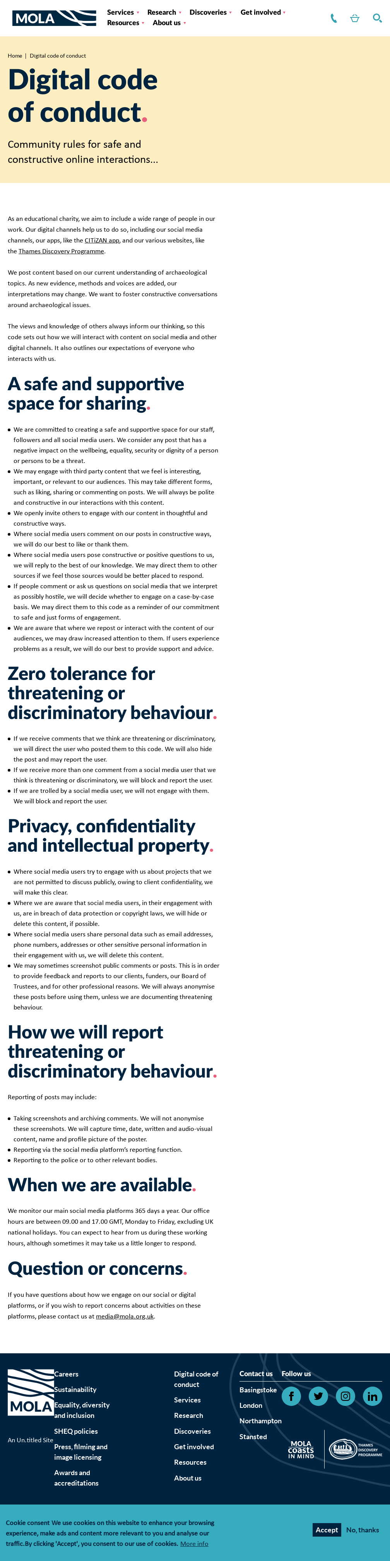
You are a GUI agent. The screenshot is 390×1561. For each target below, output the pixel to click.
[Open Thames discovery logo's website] (353, 1451)
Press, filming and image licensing (81, 1452)
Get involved (261, 12)
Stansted (253, 1437)
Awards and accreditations (76, 1478)
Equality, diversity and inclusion (82, 1410)
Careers (66, 1374)
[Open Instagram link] (345, 1396)
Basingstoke (258, 1390)
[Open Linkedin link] (372, 1396)
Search (376, 18)
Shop (353, 18)
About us (167, 23)
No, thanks (362, 1531)
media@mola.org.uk (125, 1316)
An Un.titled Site (30, 1440)
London (250, 1405)
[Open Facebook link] (291, 1396)
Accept (327, 1531)
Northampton (260, 1421)
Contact (332, 18)
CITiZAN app (102, 240)
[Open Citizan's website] (303, 1451)
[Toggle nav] (10, 18)
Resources (123, 23)
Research (161, 12)
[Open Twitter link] (318, 1396)
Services (120, 12)
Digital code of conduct (196, 1379)
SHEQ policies (76, 1431)
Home (15, 56)
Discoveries (208, 12)
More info (194, 1545)
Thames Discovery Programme (61, 251)
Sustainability (75, 1389)
